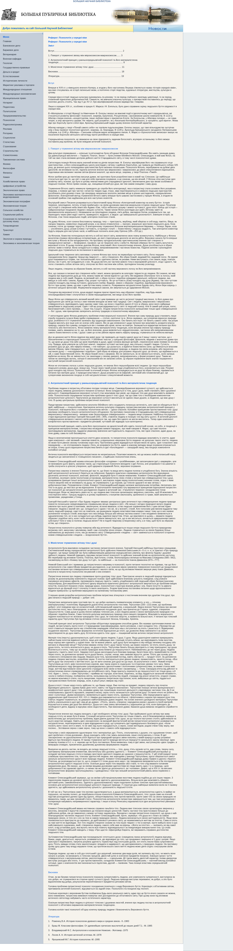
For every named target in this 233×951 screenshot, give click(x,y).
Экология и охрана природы (17, 239)
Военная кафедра (12, 59)
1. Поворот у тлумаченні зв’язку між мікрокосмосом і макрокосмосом (83, 148)
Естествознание (11, 76)
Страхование (9, 146)
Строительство (10, 151)
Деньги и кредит (11, 72)
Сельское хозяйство (13, 210)
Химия (6, 177)
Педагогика (9, 107)
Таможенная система (14, 159)
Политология (9, 111)
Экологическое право (14, 190)
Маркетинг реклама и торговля (18, 85)
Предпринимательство (14, 116)
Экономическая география (16, 201)
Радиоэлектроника (12, 124)
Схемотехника (10, 155)
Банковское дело (11, 45)
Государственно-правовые (16, 67)
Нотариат (8, 102)
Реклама (7, 129)
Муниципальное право (14, 98)
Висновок (53, 872)
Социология (9, 137)
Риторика (8, 133)
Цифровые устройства (14, 186)
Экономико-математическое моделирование (17, 195)
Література (53, 916)
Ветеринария (9, 54)
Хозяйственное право (14, 181)
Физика (6, 164)
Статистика (9, 142)
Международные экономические (19, 94)
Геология (7, 63)
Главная (7, 41)
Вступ (51, 83)
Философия (9, 168)
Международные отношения (17, 89)
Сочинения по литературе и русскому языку (17, 220)
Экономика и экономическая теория (21, 243)
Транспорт (8, 230)
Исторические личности (15, 80)
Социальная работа (13, 214)
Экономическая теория (15, 206)
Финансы (7, 173)
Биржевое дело (11, 50)
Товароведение (11, 226)
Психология (9, 120)
